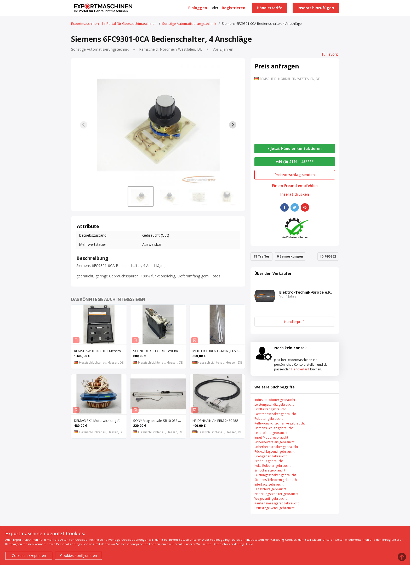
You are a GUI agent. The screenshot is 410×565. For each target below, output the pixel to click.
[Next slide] (232, 125)
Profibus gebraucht (268, 461)
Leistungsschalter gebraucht (275, 475)
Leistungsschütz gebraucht (274, 404)
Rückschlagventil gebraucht (274, 451)
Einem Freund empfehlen (295, 185)
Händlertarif (300, 369)
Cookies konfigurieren (78, 555)
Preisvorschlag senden (295, 174)
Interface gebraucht (268, 484)
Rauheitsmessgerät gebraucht (276, 503)
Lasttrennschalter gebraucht (275, 414)
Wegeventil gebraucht (270, 498)
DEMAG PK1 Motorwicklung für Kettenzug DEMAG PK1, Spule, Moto (100, 420)
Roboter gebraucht (268, 418)
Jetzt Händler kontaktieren (295, 148)
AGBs (249, 544)
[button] (141, 196)
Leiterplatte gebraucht (270, 432)
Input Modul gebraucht (271, 437)
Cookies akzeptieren (29, 555)
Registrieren (233, 7)
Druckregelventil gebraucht (274, 508)
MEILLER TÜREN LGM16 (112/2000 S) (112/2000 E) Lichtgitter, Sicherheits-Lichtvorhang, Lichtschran (218, 351)
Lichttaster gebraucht (270, 409)
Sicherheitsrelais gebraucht (274, 442)
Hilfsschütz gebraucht (270, 489)
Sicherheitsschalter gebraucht (276, 447)
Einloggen (197, 7)
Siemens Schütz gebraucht (273, 428)
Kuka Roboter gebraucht (272, 465)
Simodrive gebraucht (269, 470)
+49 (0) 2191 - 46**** (295, 161)
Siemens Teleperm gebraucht (276, 479)
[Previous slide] (83, 125)
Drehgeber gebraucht (270, 456)
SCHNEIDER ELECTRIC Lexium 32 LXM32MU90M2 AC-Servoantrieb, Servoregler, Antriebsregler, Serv (159, 351)
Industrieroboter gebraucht (274, 400)
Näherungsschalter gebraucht (276, 494)
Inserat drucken (294, 194)
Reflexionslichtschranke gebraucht (279, 423)
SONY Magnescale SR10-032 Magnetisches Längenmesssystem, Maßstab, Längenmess (159, 420)
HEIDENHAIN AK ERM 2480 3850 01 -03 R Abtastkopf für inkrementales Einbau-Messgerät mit (218, 420)
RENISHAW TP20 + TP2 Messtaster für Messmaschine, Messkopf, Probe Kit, (100, 351)
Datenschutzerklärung (228, 544)
